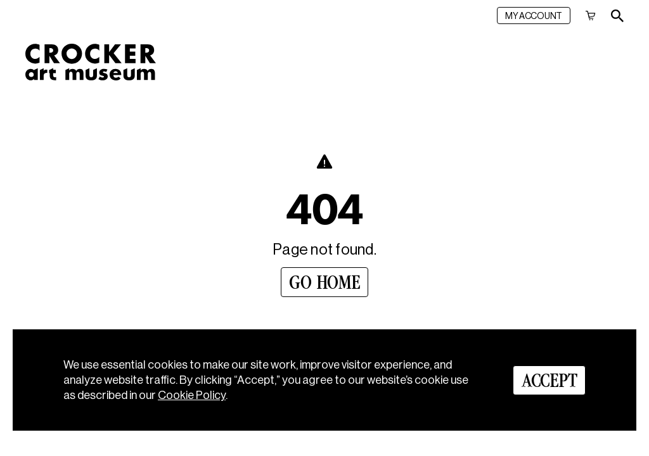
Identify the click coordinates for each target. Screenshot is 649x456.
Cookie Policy (192, 395)
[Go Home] (324, 282)
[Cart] (591, 15)
